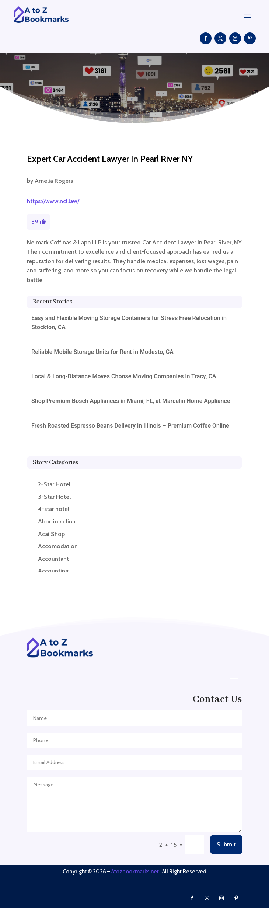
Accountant (53, 558)
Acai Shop (51, 534)
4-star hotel (53, 508)
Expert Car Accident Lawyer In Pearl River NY (110, 158)
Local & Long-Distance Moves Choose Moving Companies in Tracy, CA (123, 376)
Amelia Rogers (54, 180)
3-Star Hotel (54, 496)
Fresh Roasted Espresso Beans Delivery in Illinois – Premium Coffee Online (130, 425)
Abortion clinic (57, 521)
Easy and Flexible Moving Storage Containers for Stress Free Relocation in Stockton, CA (129, 322)
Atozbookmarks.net (135, 871)
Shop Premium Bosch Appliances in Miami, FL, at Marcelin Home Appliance (130, 400)
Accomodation (58, 546)
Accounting (53, 570)
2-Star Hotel (54, 484)
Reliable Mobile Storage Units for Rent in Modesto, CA (102, 351)
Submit (226, 844)
